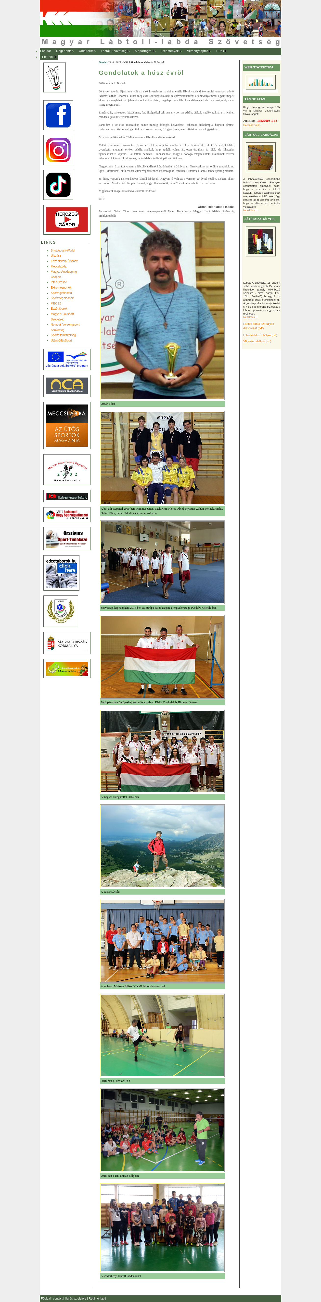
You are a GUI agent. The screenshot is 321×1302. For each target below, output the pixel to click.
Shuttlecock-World (63, 250)
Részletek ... (250, 210)
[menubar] (138, 54)
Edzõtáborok (59, 308)
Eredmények (170, 51)
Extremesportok (61, 287)
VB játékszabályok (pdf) (257, 341)
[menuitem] (45, 51)
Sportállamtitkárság (63, 335)
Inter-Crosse (59, 282)
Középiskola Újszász (64, 261)
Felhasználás (252, 125)
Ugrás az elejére (76, 1298)
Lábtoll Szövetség (114, 51)
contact (58, 1298)
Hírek (220, 51)
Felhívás (48, 57)
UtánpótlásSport (61, 340)
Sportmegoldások (62, 298)
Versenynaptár (197, 51)
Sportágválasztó (61, 293)
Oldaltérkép (87, 51)
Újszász (56, 255)
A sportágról (143, 51)
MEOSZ (56, 303)
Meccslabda (58, 266)
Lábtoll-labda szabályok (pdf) (260, 335)
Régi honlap (65, 51)
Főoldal (45, 51)
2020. (119, 62)
